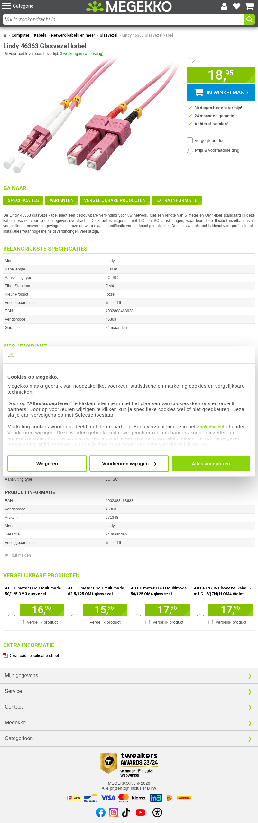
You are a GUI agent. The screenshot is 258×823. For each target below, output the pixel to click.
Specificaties (23, 200)
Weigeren (47, 463)
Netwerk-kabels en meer (73, 35)
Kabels (40, 35)
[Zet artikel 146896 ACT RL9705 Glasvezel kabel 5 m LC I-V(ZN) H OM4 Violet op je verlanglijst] (200, 616)
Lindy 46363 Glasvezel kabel (147, 35)
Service (13, 691)
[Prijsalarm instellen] (213, 150)
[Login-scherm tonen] (224, 6)
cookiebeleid (211, 426)
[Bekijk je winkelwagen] (249, 6)
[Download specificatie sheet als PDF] (129, 654)
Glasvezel (108, 35)
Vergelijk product (210, 140)
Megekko (15, 722)
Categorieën (19, 738)
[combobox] (123, 19)
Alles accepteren (211, 463)
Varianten (62, 200)
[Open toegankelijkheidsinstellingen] (157, 812)
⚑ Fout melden (18, 555)
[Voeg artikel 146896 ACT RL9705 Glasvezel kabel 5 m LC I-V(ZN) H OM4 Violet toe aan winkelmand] (230, 610)
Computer (20, 35)
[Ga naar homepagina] (129, 6)
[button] (44, 6)
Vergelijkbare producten (115, 200)
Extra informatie (176, 200)
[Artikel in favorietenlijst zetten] (192, 61)
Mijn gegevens (21, 675)
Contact (14, 707)
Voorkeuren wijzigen (129, 463)
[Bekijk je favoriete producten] (236, 6)
